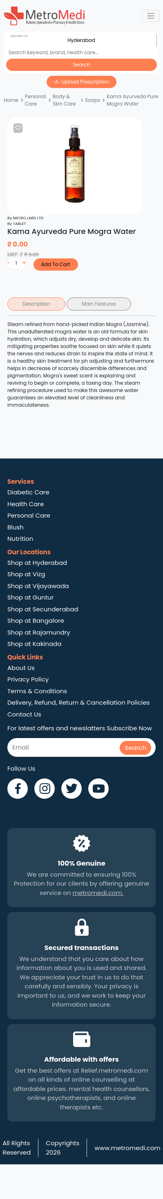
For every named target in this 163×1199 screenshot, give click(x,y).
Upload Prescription (85, 81)
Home (11, 100)
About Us (21, 667)
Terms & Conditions (37, 691)
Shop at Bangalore (35, 620)
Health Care (25, 504)
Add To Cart (55, 264)
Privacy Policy (28, 679)
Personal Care (35, 100)
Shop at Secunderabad (42, 609)
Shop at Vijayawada (38, 586)
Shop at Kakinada (34, 643)
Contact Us (24, 714)
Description (36, 303)
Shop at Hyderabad (37, 562)
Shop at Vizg (26, 574)
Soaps (92, 100)
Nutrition (20, 538)
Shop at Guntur (30, 597)
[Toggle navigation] (151, 16)
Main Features (99, 303)
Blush (15, 527)
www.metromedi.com (127, 1148)
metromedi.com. (98, 892)
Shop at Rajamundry (38, 632)
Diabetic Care (28, 492)
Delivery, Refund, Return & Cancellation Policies (78, 702)
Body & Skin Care (64, 100)
